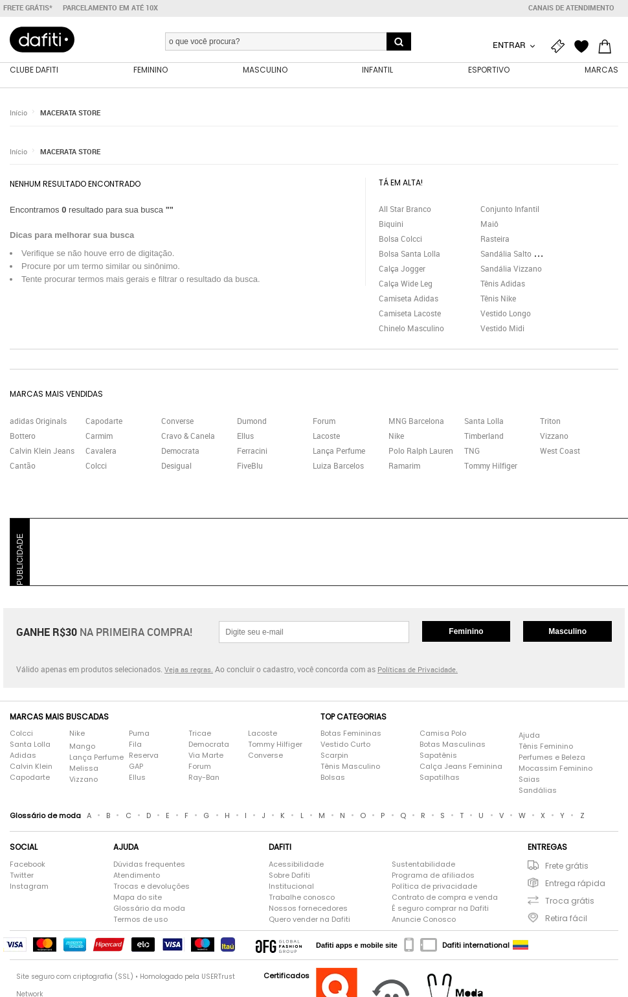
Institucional (291, 886)
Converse (177, 421)
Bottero (23, 436)
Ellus (245, 436)
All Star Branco (405, 209)
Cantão (23, 466)
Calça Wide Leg (405, 284)
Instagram (29, 886)
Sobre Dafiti (289, 875)
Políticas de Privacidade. (417, 670)
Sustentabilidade (423, 864)
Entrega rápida (575, 883)
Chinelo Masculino (411, 328)
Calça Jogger (402, 269)
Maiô (489, 224)
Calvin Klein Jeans (42, 451)
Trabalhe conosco (302, 897)
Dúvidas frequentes (149, 864)
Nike (396, 436)
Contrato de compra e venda (445, 897)
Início (18, 113)
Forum (324, 421)
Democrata (180, 451)
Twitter (22, 875)
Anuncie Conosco (424, 919)
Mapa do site (137, 897)
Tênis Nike (498, 299)
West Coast (560, 451)
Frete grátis (567, 866)
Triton (550, 421)
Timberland (484, 436)
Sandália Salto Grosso (519, 254)
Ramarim (404, 466)
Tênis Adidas (502, 284)
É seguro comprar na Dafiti (440, 908)
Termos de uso (140, 919)
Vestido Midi (502, 328)
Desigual (176, 466)
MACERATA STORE (70, 113)
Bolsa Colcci (400, 239)
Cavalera (101, 451)
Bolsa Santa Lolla (409, 254)
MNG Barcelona (416, 421)
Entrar (510, 45)
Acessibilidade (296, 864)
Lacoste (326, 436)
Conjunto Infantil (509, 209)
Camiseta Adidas (408, 299)
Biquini (391, 224)
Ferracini (252, 451)
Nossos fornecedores (308, 908)
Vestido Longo (505, 314)
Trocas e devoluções (151, 886)
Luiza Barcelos (338, 466)
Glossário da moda (149, 908)
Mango (82, 746)
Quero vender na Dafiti (309, 919)
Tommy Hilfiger (490, 466)
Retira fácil (566, 918)
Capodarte (103, 421)
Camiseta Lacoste (410, 314)
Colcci (96, 466)
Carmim (99, 436)
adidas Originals (38, 421)
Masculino (567, 632)
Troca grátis (569, 901)
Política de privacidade (434, 886)
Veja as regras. (188, 670)
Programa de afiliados (433, 875)
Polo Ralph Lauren (420, 451)
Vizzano (554, 436)
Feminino (466, 632)
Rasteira (495, 239)
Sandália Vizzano (511, 269)
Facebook (27, 864)
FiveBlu (250, 466)
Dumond (252, 421)
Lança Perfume (339, 451)
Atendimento (136, 875)
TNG (472, 451)
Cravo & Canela (188, 436)
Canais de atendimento (571, 7)
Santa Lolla (484, 421)
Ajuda (529, 735)
